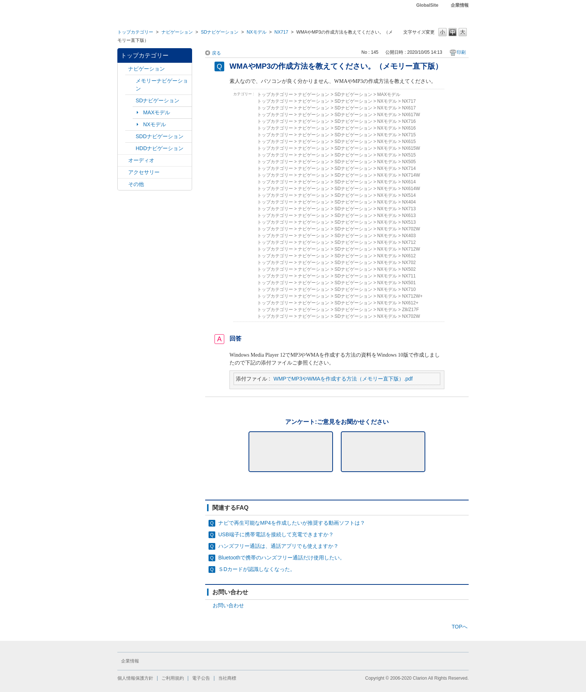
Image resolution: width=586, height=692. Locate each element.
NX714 (409, 168)
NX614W (411, 188)
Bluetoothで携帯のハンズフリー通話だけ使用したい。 (281, 558)
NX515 (409, 155)
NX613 (409, 215)
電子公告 (201, 678)
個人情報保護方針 (135, 678)
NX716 (409, 121)
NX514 (409, 195)
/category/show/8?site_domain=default (130, 148)
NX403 (409, 235)
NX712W (411, 249)
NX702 (409, 262)
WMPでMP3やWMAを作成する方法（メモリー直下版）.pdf (343, 379)
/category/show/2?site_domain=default (123, 69)
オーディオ (141, 160)
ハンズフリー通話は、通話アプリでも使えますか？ (278, 546)
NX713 (409, 208)
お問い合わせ (228, 605)
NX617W (411, 114)
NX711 (409, 276)
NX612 (409, 255)
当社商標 (227, 678)
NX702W (411, 229)
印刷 (461, 52)
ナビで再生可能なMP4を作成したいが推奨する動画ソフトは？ (291, 523)
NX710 (409, 289)
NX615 (409, 141)
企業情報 (460, 5)
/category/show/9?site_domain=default (130, 136)
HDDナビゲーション (159, 148)
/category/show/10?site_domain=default (123, 172)
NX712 (409, 242)
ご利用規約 (172, 678)
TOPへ (459, 627)
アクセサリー (144, 172)
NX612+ (410, 302)
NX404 (409, 202)
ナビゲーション (177, 32)
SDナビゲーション (219, 32)
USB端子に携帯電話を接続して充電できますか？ (276, 534)
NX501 (409, 282)
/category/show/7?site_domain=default (130, 81)
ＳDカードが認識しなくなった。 (256, 569)
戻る (216, 53)
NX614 (409, 181)
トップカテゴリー (135, 32)
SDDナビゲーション (159, 136)
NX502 (409, 269)
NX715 (409, 134)
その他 (136, 184)
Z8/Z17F (410, 309)
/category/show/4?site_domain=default (123, 160)
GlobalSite (427, 5)
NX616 (409, 128)
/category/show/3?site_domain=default (130, 101)
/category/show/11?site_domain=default (123, 184)
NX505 (409, 161)
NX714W (411, 175)
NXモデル (256, 32)
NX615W (411, 148)
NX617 (409, 108)
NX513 (409, 222)
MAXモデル (156, 112)
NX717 (281, 32)
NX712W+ (412, 296)
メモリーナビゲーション (162, 84)
